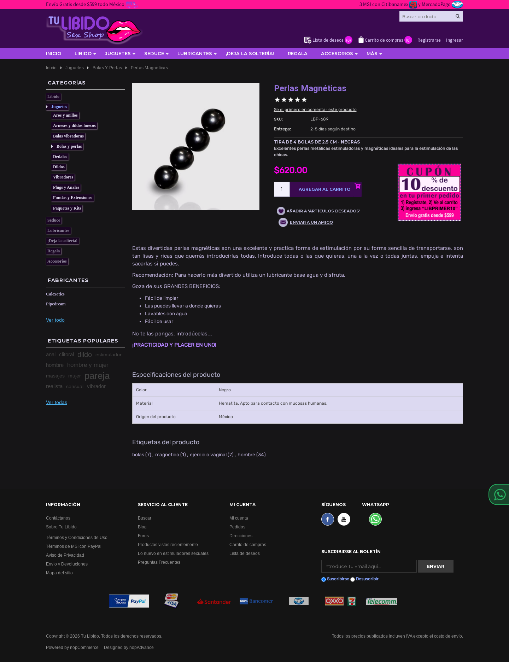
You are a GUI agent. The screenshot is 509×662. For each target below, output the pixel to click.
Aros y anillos (65, 115)
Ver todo (55, 320)
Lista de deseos (244, 553)
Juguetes (118, 53)
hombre (55, 365)
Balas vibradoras (68, 136)
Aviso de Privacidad (65, 555)
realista (54, 386)
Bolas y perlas (69, 146)
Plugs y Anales (66, 187)
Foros (143, 535)
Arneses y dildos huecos (74, 125)
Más (372, 53)
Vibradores (63, 177)
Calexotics (55, 294)
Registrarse (429, 40)
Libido (83, 53)
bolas (138, 455)
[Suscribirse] (369, 566)
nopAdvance (141, 647)
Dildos (59, 166)
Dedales (60, 156)
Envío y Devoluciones (67, 564)
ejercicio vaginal (208, 455)
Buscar (144, 518)
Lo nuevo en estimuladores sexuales (173, 553)
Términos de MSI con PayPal (73, 546)
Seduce (154, 53)
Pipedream (56, 303)
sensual (74, 386)
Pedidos (237, 526)
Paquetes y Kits (67, 208)
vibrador (96, 386)
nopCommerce (84, 647)
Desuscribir (367, 578)
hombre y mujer (88, 365)
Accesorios (337, 53)
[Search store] (431, 16)
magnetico (167, 455)
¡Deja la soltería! (250, 53)
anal (50, 354)
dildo (84, 354)
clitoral (66, 354)
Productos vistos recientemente (168, 544)
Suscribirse (338, 578)
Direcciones (240, 535)
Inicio (53, 53)
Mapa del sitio (59, 572)
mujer (74, 376)
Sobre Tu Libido (61, 526)
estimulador (108, 354)
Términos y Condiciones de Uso (76, 537)
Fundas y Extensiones (72, 197)
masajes (55, 376)
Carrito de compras (247, 544)
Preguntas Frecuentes (159, 562)
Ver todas (56, 402)
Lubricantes (194, 53)
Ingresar (454, 40)
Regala (298, 53)
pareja (97, 375)
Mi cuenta (238, 518)
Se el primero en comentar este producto (315, 109)
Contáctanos (58, 518)
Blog (142, 526)
